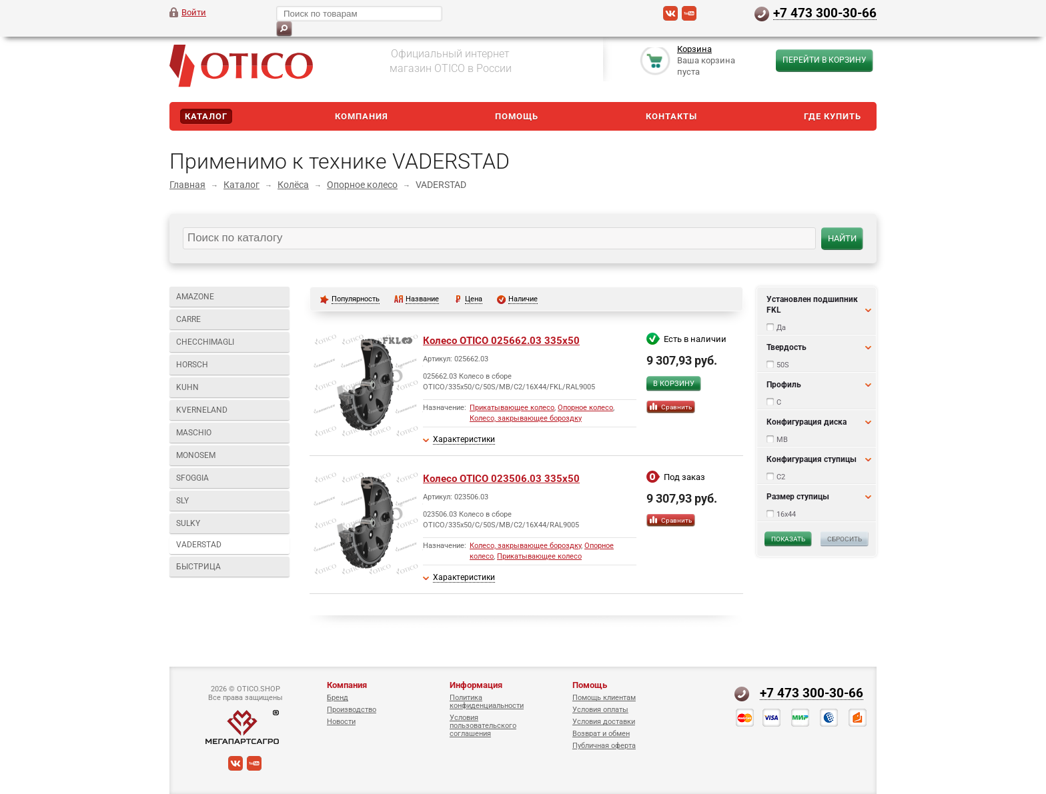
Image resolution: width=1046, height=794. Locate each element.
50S (782, 365)
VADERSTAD (198, 544)
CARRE (188, 319)
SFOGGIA (192, 478)
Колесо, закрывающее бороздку (526, 418)
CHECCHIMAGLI (205, 342)
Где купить (832, 116)
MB (782, 439)
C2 (780, 477)
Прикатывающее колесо (512, 407)
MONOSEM (195, 455)
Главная (187, 184)
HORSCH (192, 364)
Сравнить (676, 407)
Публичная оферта (604, 745)
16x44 (786, 514)
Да (781, 327)
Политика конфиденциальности (487, 701)
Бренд (337, 697)
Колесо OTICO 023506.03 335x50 (501, 479)
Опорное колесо (362, 184)
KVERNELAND (201, 410)
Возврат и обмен (601, 733)
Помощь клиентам (604, 697)
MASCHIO (193, 432)
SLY (182, 500)
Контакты (671, 116)
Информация (476, 685)
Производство (351, 709)
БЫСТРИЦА (198, 566)
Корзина (694, 49)
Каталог (206, 116)
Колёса (293, 184)
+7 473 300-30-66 (825, 12)
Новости (341, 721)
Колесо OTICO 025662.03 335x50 (501, 341)
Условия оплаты (600, 709)
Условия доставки (603, 721)
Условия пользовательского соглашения (483, 725)
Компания (361, 116)
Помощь (516, 116)
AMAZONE (195, 296)
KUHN (187, 387)
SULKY (188, 523)
